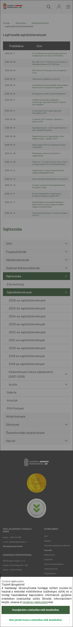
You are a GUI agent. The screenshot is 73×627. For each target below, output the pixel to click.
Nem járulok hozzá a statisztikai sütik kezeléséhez (35, 620)
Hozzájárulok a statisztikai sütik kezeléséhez (35, 610)
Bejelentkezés (59, 6)
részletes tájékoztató (35, 602)
